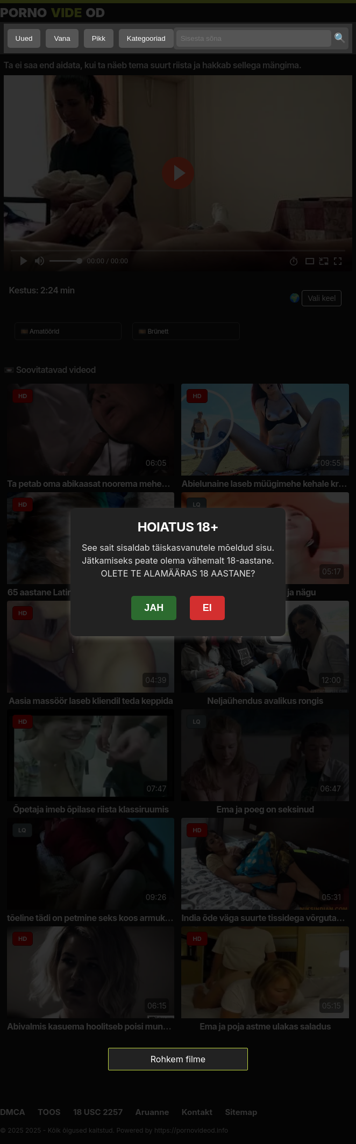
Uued (24, 38)
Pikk (98, 38)
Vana (62, 38)
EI (207, 607)
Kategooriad (146, 38)
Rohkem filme (178, 1059)
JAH (153, 607)
